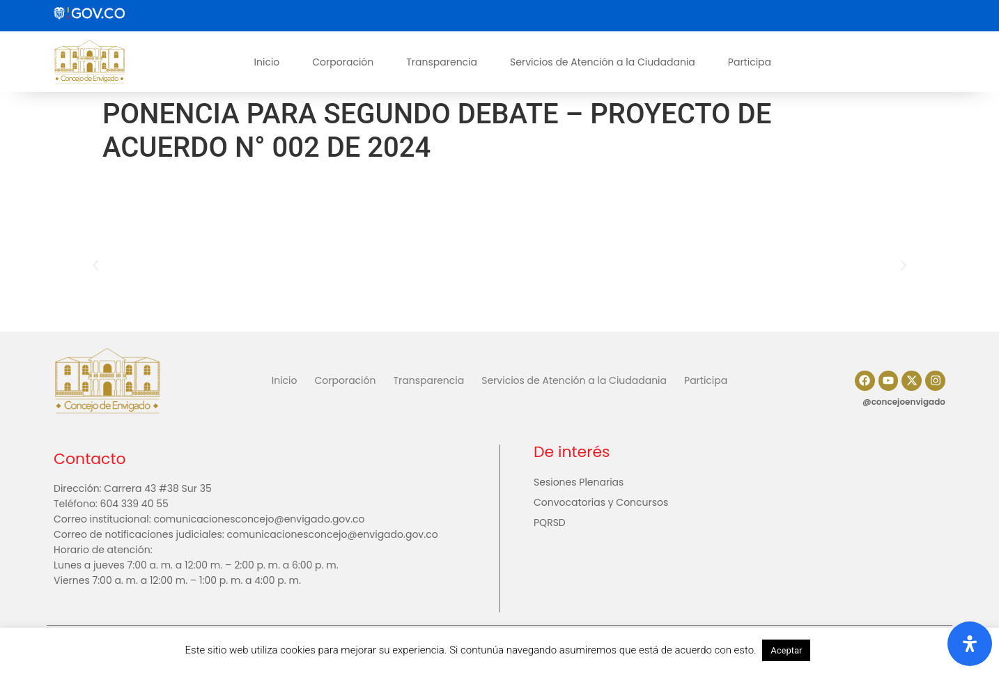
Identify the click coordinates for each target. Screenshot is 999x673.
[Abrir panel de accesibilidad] (969, 643)
